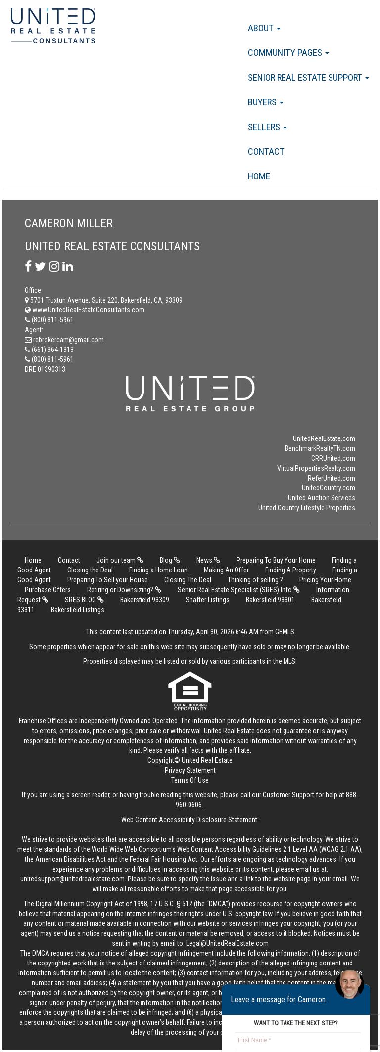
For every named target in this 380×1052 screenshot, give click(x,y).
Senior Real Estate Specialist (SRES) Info (239, 590)
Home (259, 176)
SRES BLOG (84, 600)
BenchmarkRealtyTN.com (320, 448)
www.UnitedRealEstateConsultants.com (84, 310)
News (208, 560)
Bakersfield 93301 (270, 600)
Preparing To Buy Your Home (276, 560)
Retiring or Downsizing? (124, 590)
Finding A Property (290, 570)
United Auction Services (321, 498)
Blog (170, 560)
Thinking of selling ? (255, 580)
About (264, 28)
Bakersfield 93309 (144, 600)
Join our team (119, 560)
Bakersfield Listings (77, 610)
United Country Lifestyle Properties (306, 508)
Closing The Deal (187, 580)
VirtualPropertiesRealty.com (316, 468)
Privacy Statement (190, 770)
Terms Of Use (190, 780)
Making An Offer (226, 570)
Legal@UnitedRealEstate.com (227, 943)
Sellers (267, 126)
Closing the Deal (90, 570)
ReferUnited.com (331, 478)
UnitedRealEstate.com (324, 438)
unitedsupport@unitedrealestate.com (72, 879)
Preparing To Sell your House (107, 580)
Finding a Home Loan (158, 570)
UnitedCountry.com (328, 488)
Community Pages (288, 52)
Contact (266, 151)
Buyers (266, 102)
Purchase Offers (48, 590)
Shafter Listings (208, 600)
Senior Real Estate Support (308, 77)
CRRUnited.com (333, 458)
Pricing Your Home (325, 580)
